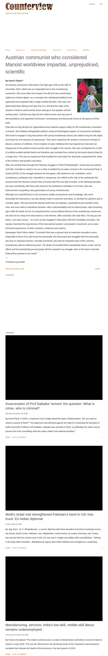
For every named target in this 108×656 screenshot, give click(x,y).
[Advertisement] (54, 31)
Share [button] (97, 269)
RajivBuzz (86, 50)
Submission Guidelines (39, 50)
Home (7, 50)
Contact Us (57, 50)
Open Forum (20, 50)
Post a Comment (19, 437)
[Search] (92, 4)
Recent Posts (72, 50)
